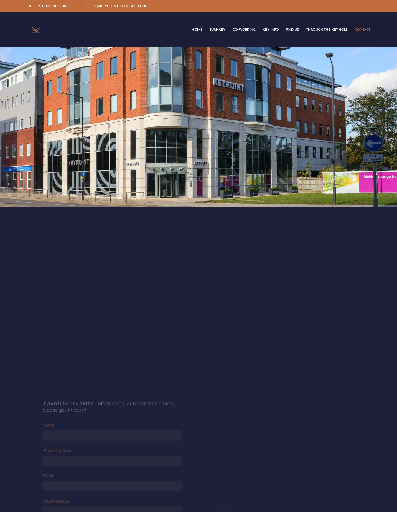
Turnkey (214, 23)
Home (193, 23)
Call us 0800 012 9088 (52, 6)
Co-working (240, 23)
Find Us (288, 23)
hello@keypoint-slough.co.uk (119, 6)
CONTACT (358, 23)
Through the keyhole (323, 23)
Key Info (267, 23)
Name (57, 484)
